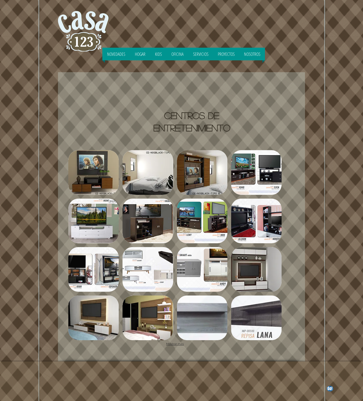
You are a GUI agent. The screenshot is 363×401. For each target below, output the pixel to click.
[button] (93, 172)
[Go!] (330, 388)
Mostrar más (175, 344)
